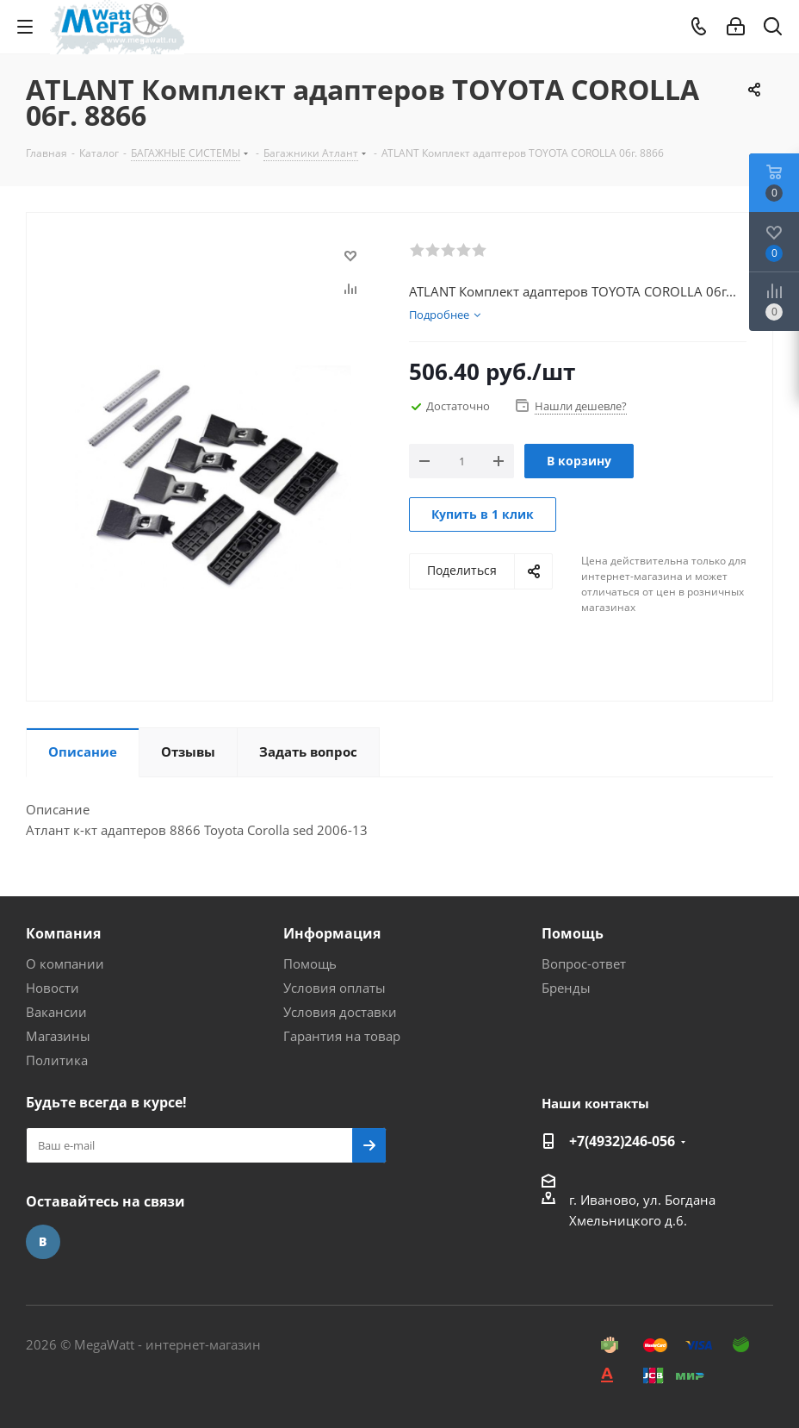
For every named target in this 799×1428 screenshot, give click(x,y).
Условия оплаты (334, 987)
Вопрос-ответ (584, 963)
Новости (52, 987)
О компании (65, 963)
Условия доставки (340, 1011)
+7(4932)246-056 (622, 1141)
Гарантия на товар (341, 1035)
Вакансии (56, 1011)
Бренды (566, 987)
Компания (63, 933)
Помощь (310, 963)
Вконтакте (43, 1242)
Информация (332, 933)
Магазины (58, 1035)
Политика (57, 1060)
